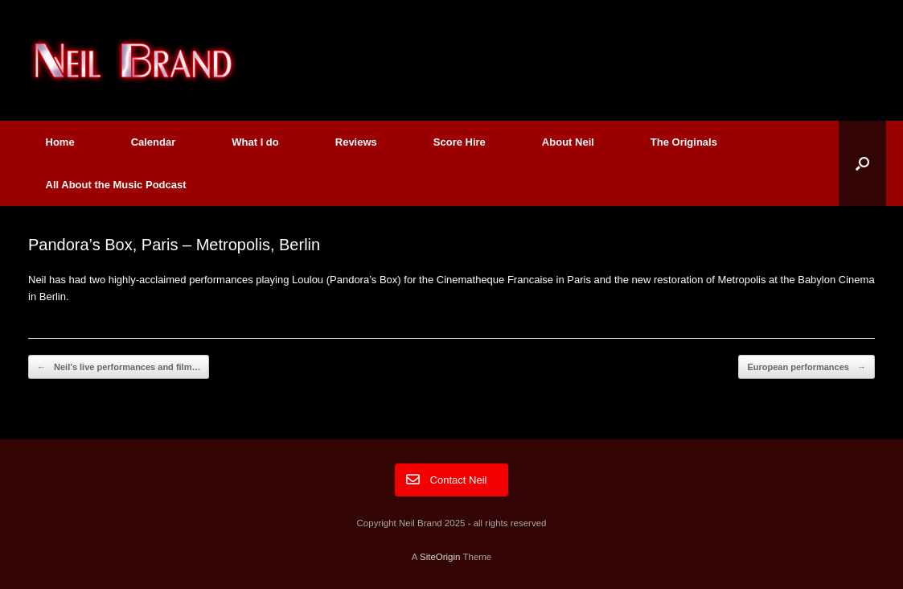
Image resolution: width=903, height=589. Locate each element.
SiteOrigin (440, 557)
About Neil (568, 142)
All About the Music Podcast (116, 185)
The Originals (684, 142)
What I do (255, 142)
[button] (862, 163)
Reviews (356, 142)
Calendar (153, 142)
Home (60, 142)
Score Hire (459, 142)
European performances (806, 367)
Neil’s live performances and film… (118, 367)
